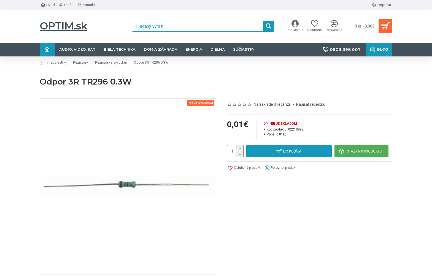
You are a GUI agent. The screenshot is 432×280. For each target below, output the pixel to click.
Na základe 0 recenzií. (272, 104)
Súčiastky (58, 62)
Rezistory (80, 62)
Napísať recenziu (310, 104)
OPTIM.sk (63, 26)
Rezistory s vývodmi (111, 62)
